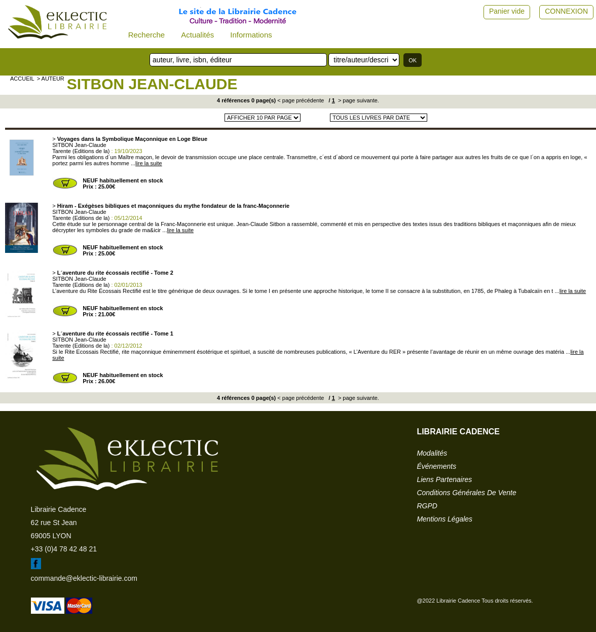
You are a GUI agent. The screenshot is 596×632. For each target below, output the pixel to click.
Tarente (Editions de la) (80, 151)
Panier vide (507, 11)
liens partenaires (444, 479)
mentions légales (444, 519)
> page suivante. (358, 100)
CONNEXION (566, 11)
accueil (22, 79)
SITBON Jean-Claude (152, 84)
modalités (432, 453)
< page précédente (300, 100)
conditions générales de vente (466, 493)
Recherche (146, 34)
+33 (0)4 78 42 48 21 (64, 549)
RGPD (427, 506)
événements (436, 466)
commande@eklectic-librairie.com (84, 578)
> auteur (50, 79)
